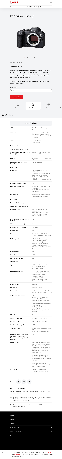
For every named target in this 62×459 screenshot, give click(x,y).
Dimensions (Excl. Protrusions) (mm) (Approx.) (19, 162)
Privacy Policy (18, 454)
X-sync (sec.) (13, 369)
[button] (25, 57)
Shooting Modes (15, 291)
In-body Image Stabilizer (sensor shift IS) (19, 219)
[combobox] (31, 90)
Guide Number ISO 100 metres (19, 206)
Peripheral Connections (17, 271)
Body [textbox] (12, 91)
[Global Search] (47, 2)
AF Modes (13, 128)
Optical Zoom (14, 261)
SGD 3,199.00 (17, 63)
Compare (48, 108)
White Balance (14, 342)
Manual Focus (14, 230)
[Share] (18, 381)
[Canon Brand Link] (14, 2)
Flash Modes (14, 199)
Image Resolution (15, 209)
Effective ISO (14, 170)
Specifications (33, 108)
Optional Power (14, 265)
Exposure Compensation (17, 186)
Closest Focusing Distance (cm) (19, 149)
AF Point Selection (15, 132)
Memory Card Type (15, 234)
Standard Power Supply (16, 318)
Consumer (40, 2)
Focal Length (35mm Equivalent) (19, 203)
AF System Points (15, 141)
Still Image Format (15, 321)
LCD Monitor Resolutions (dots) (19, 227)
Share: (12, 382)
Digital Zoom (14, 159)
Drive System (14, 167)
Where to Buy (16, 97)
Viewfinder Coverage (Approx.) (19, 325)
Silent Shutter (14, 315)
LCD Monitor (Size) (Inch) (17, 224)
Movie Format (14, 255)
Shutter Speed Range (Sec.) (17, 295)
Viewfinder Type (15, 328)
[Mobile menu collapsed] (51, 2)
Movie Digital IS (14, 251)
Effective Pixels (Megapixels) (18, 183)
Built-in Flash (14, 145)
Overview (18, 108)
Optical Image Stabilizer (17, 258)
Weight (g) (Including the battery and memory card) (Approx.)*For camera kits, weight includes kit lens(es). (19, 337)
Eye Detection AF (15, 194)
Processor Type (14, 284)
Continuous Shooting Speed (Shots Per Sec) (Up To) (20, 153)
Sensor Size (13, 287)
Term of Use (47, 452)
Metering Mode (14, 239)
